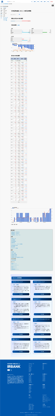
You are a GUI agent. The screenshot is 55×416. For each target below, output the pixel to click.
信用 (41, 1)
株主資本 (30, 388)
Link (1, 18)
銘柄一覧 (30, 397)
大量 (5, 17)
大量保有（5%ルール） (16, 234)
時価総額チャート (15, 269)
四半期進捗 (13, 241)
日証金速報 (13, 260)
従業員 (30, 392)
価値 (6, 19)
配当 (1, 14)
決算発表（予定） (31, 408)
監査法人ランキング (45, 397)
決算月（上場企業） (32, 405)
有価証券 (44, 387)
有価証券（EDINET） (15, 232)
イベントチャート (15, 265)
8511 (1, 7)
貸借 (44, 1)
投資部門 (30, 370)
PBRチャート (14, 267)
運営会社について (27, 412)
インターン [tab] (14, 342)
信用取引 (30, 367)
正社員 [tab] (14, 284)
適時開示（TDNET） (15, 233)
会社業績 (13, 239)
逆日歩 (30, 371)
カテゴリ (30, 396)
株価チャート (14, 263)
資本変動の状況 (14, 245)
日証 (48, 1)
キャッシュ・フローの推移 (16, 244)
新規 (43, 367)
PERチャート (14, 266)
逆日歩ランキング (45, 401)
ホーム (2, 3)
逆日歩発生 (12, 41)
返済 (43, 366)
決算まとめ (13, 238)
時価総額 (30, 391)
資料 (1, 17)
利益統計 (30, 387)
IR (31, 1)
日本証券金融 (6, 3)
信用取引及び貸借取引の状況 (17, 257)
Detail (20, 294)
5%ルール (44, 388)
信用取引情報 (14, 254)
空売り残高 (13, 253)
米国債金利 (44, 405)
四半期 (4, 19)
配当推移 (13, 246)
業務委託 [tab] (17, 284)
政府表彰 (30, 379)
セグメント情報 (14, 248)
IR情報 (12, 251)
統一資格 (30, 375)
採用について (32, 412)
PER (1, 9)
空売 (38, 1)
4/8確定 (18, 25)
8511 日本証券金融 (4, 6)
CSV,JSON (5, 20)
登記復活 (44, 379)
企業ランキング (45, 396)
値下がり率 (30, 366)
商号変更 (44, 375)
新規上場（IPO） (31, 409)
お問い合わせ (22, 412)
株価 (34, 1)
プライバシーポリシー (38, 412)
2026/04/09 (4, 7)
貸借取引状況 (14, 255)
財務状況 (13, 242)
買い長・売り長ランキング (46, 400)
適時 (7, 17)
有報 (4, 17)
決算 (5, 18)
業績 (6, 18)
